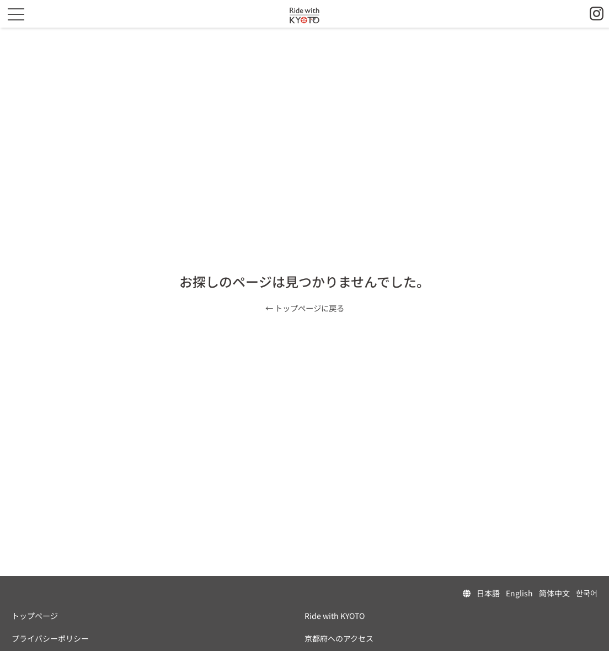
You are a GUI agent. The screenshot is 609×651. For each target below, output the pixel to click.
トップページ (35, 615)
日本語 (488, 593)
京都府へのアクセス (338, 638)
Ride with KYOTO (334, 615)
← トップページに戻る (304, 308)
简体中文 (554, 593)
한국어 (586, 593)
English (519, 593)
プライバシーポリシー (50, 638)
